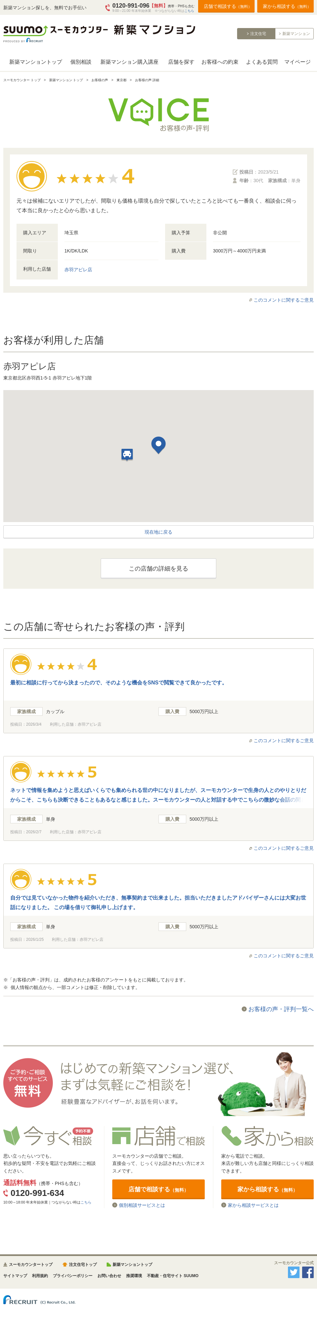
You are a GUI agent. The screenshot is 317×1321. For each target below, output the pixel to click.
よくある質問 (262, 62)
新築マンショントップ (35, 62)
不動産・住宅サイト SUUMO (172, 1275)
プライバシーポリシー (72, 1275)
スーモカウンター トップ (22, 80)
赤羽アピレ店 (78, 269)
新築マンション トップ (66, 80)
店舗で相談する (228, 6)
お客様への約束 (219, 62)
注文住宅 (258, 33)
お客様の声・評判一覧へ (281, 1009)
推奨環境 (134, 1275)
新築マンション (296, 33)
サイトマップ (15, 1275)
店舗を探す (181, 62)
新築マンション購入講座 (129, 62)
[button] (158, 446)
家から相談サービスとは (253, 1205)
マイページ (297, 62)
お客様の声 (99, 80)
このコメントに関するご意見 (284, 300)
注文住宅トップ (83, 1265)
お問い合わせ (109, 1275)
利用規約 (40, 1275)
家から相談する (287, 6)
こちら (189, 11)
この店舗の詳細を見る (158, 568)
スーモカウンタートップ (31, 1265)
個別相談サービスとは (142, 1205)
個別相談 (80, 62)
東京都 (121, 80)
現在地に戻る (158, 532)
